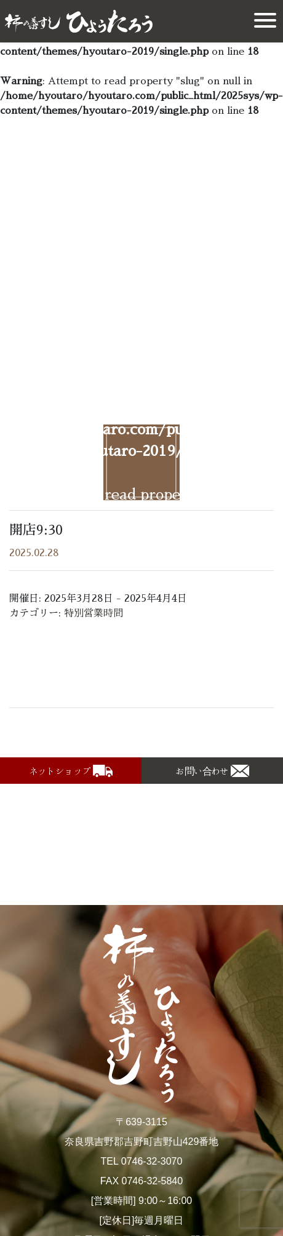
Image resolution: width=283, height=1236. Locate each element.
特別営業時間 (93, 613)
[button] (71, 770)
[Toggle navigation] (265, 21)
